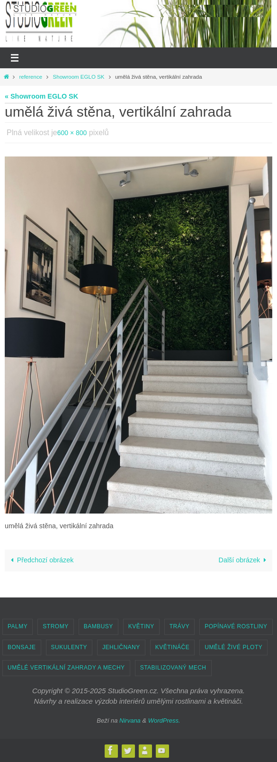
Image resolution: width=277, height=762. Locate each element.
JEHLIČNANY (121, 647)
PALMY (17, 626)
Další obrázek (243, 560)
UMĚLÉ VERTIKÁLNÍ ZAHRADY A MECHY (66, 667)
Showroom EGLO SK (79, 77)
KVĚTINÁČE (172, 647)
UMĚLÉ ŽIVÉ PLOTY (233, 647)
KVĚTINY (141, 626)
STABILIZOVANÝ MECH (173, 667)
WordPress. (164, 720)
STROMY (55, 626)
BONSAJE (22, 647)
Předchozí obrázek (41, 560)
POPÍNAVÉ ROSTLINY (236, 626)
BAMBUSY (98, 626)
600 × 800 (72, 133)
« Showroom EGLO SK (41, 96)
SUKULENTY (69, 647)
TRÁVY (180, 626)
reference (30, 77)
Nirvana (130, 720)
